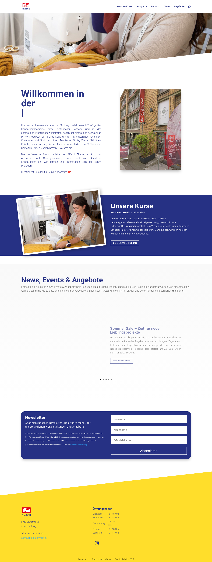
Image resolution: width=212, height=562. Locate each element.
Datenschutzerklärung (101, 559)
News (167, 6)
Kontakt (155, 6)
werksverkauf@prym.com (33, 538)
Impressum (83, 559)
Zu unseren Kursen (125, 242)
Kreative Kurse (124, 6)
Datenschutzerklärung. (79, 444)
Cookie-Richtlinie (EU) (124, 559)
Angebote (179, 6)
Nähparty (142, 6)
